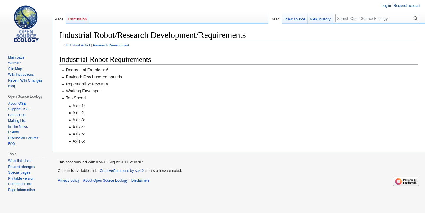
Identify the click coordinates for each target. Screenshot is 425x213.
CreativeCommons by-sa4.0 (122, 171)
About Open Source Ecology (105, 180)
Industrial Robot (78, 45)
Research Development (111, 45)
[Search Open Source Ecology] (377, 18)
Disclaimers (140, 180)
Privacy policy (68, 180)
